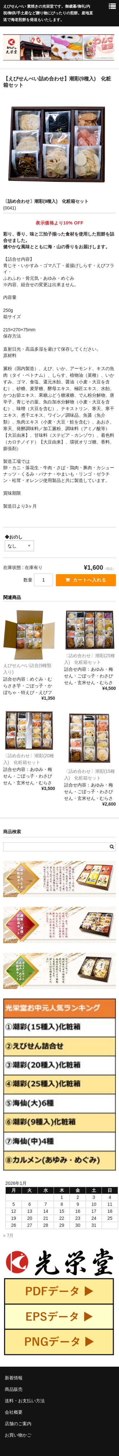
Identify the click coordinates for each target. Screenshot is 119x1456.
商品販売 (14, 1389)
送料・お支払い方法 (25, 1400)
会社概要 (14, 1412)
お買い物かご (18, 1435)
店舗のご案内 (18, 1423)
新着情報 (14, 1377)
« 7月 (8, 1235)
